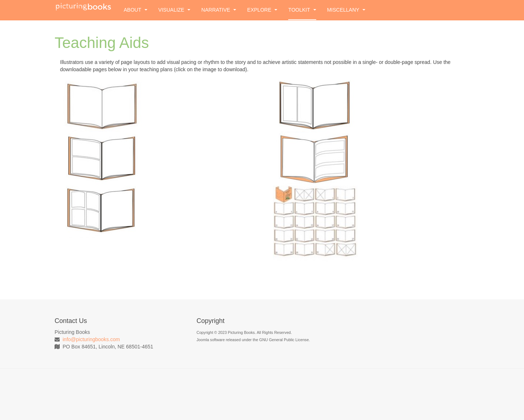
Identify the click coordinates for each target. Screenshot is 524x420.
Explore (262, 10)
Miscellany (346, 10)
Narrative (218, 10)
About (135, 10)
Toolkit (302, 10)
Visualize (174, 10)
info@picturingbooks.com (91, 339)
